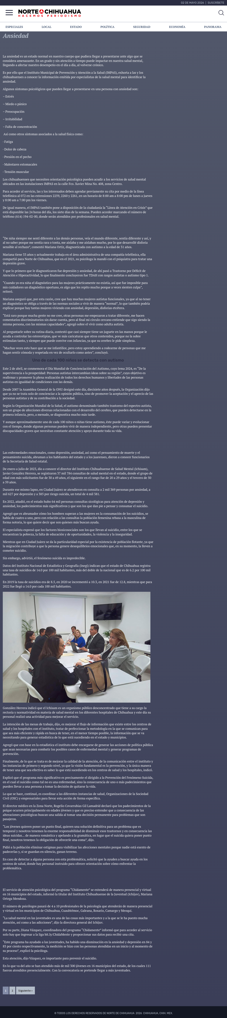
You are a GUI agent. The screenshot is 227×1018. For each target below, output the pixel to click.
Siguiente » (25, 990)
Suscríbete (216, 2)
